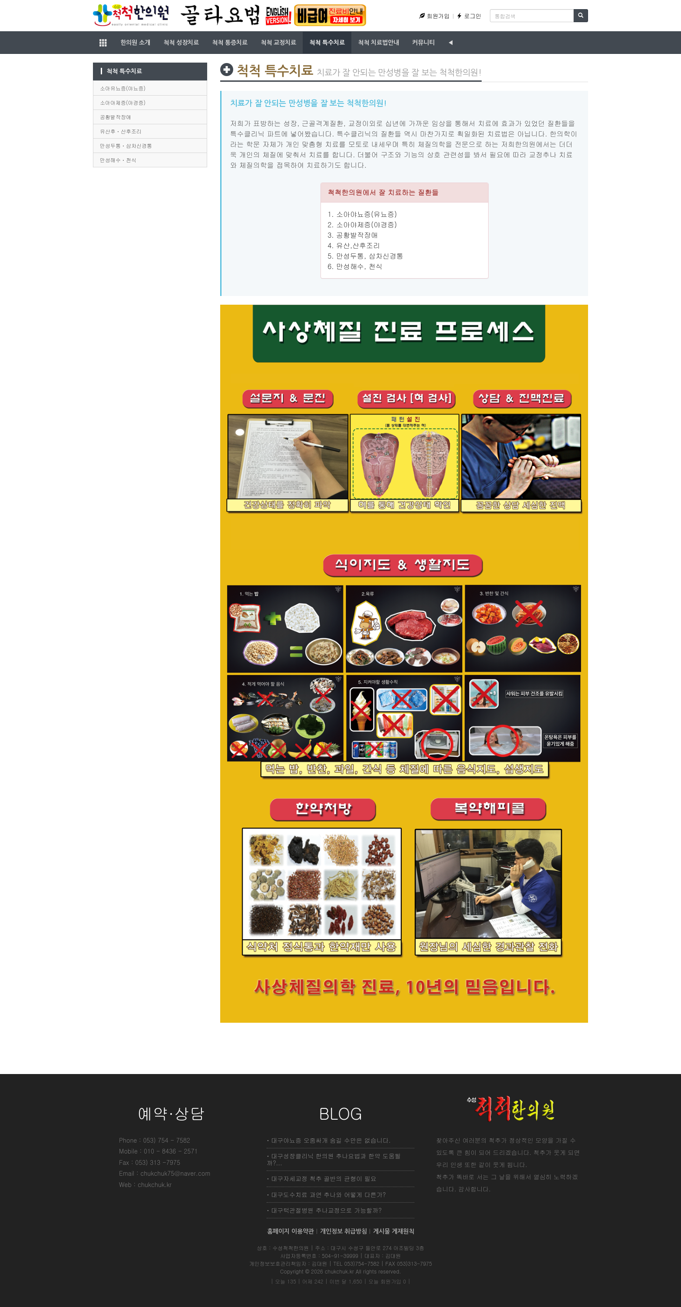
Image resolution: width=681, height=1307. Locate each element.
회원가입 (434, 16)
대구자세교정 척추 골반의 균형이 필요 (324, 1178)
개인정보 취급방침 (343, 1231)
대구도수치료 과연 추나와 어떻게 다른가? (328, 1194)
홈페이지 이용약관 (290, 1231)
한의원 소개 (135, 43)
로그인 (468, 16)
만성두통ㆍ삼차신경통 (126, 145)
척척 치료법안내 (378, 43)
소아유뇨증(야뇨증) (122, 88)
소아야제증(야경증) (122, 102)
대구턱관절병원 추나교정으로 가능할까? (326, 1210)
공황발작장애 (115, 116)
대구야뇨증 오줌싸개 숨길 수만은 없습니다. (330, 1140)
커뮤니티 (423, 43)
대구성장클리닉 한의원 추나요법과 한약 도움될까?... (334, 1159)
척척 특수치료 (327, 43)
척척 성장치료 (181, 43)
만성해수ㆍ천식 (118, 159)
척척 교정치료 (278, 43)
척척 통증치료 (230, 43)
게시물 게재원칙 (393, 1231)
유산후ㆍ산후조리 (121, 131)
